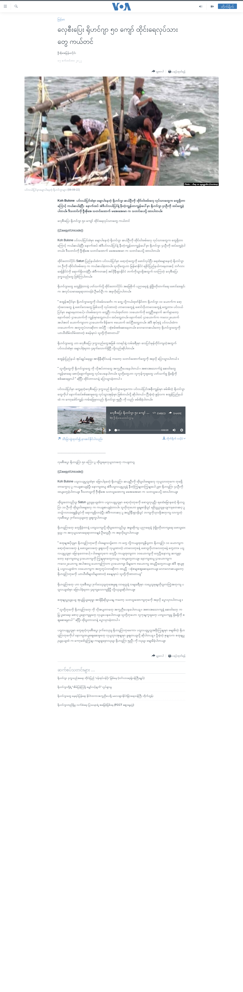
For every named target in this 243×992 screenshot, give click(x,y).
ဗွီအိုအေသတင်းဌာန (123, 417)
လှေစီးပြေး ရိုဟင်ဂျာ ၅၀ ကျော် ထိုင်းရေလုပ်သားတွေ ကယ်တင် (146, 412)
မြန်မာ (61, 19)
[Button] (158, 71)
